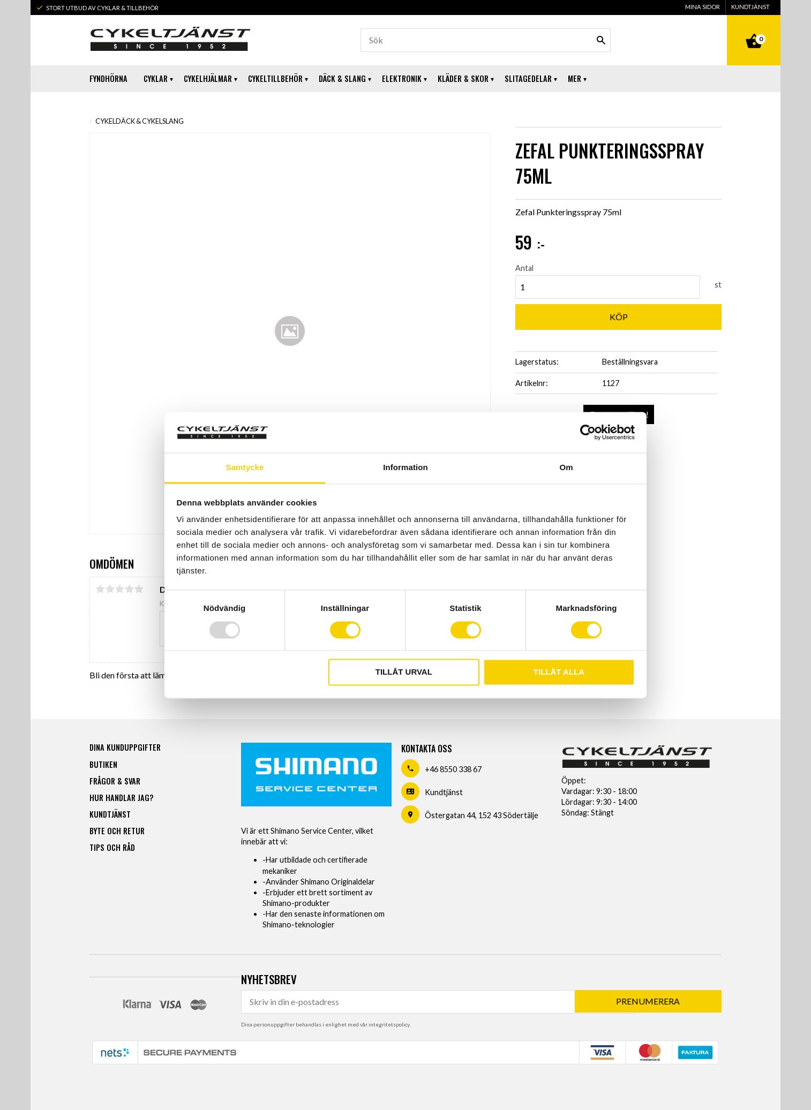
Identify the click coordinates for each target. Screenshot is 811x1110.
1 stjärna (100, 589)
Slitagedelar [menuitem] (528, 78)
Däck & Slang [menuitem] (342, 78)
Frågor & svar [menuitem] (114, 781)
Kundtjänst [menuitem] (750, 6)
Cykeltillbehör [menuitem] (275, 78)
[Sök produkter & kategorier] (486, 40)
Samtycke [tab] (245, 467)
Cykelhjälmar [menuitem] (208, 78)
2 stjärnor (110, 589)
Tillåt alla (559, 672)
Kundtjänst (444, 792)
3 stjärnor (119, 589)
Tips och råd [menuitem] (112, 847)
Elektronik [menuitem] (402, 78)
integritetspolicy (389, 1024)
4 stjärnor (129, 589)
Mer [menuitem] (574, 78)
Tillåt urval (404, 672)
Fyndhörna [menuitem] (108, 78)
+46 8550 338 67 (453, 769)
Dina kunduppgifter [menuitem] (125, 747)
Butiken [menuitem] (103, 764)
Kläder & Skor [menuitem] (463, 78)
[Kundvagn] (753, 28)
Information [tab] (405, 467)
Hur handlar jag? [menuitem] (121, 797)
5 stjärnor (139, 589)
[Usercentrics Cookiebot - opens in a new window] (588, 432)
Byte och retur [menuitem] (117, 830)
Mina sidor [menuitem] (702, 6)
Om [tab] (566, 467)
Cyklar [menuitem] (156, 78)
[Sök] (601, 40)
